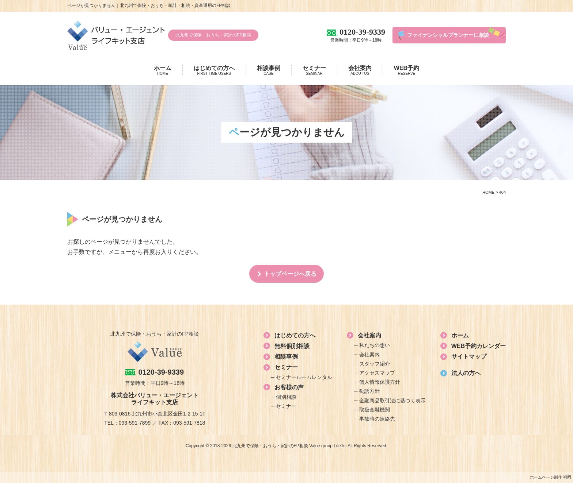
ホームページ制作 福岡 (550, 477)
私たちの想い (374, 345)
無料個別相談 (292, 346)
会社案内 (360, 70)
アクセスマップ (377, 373)
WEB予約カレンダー (478, 346)
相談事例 (268, 70)
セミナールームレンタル (304, 377)
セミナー (314, 70)
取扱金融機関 (374, 410)
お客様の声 (289, 387)
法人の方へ (466, 373)
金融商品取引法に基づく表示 (392, 400)
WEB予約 (406, 70)
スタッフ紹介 (374, 364)
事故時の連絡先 (377, 419)
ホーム (162, 70)
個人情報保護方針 (379, 382)
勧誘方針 (369, 391)
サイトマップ (468, 356)
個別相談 (286, 397)
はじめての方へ (214, 70)
